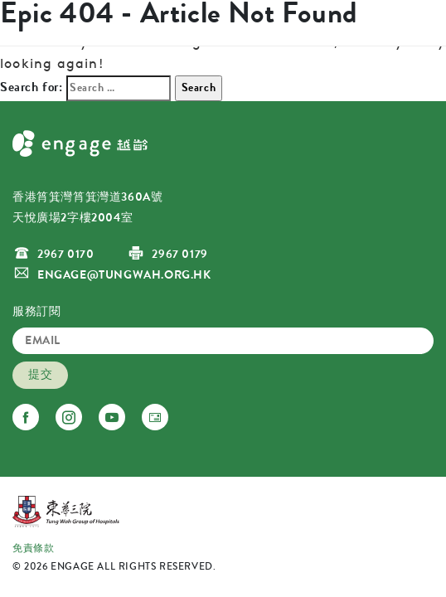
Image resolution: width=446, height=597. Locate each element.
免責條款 (33, 548)
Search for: (31, 87)
